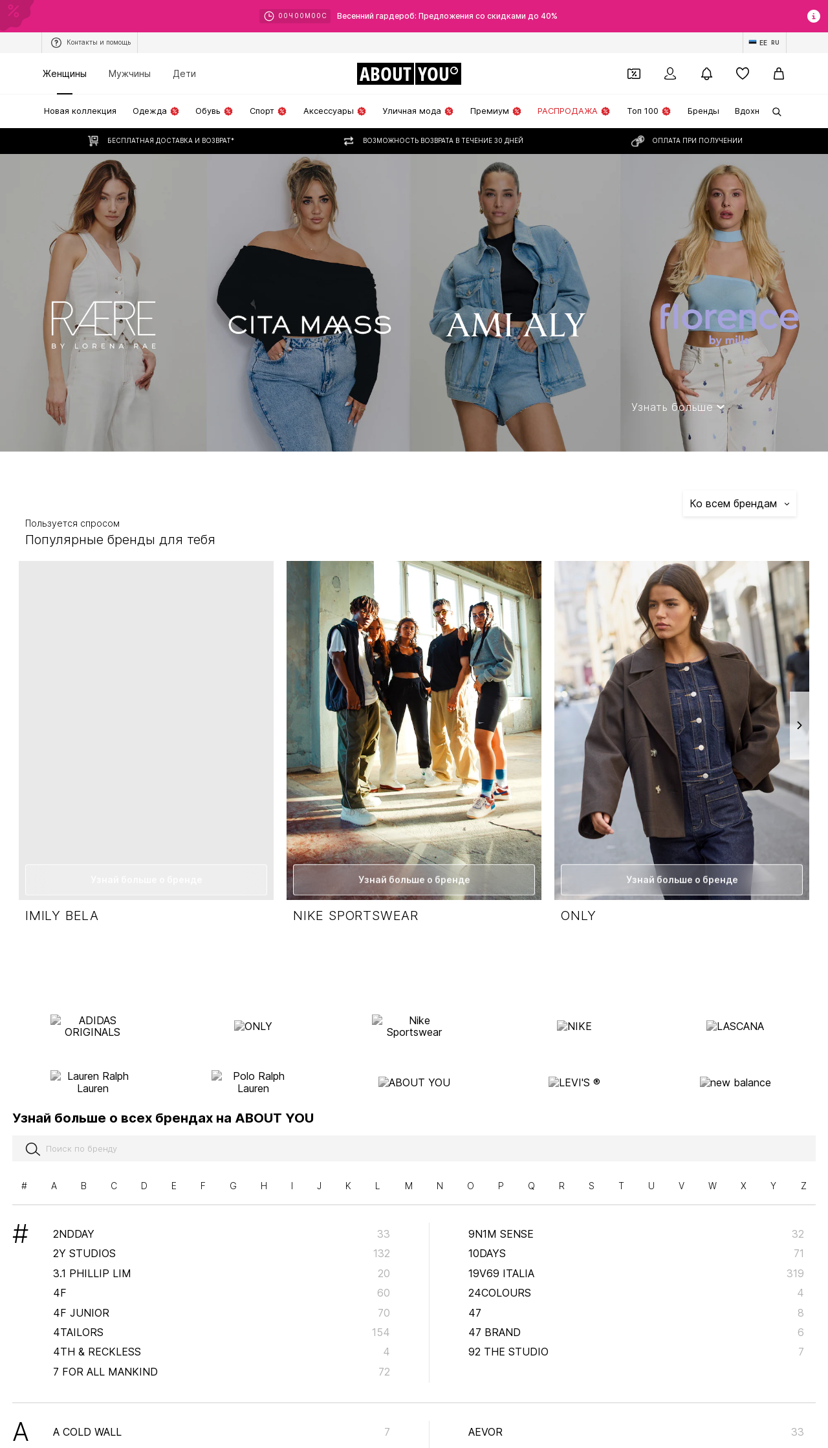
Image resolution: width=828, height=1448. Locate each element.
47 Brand (636, 1282)
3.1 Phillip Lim (221, 1223)
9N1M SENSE (636, 1184)
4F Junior (221, 1262)
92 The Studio (636, 1302)
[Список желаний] (742, 74)
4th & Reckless (221, 1302)
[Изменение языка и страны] (764, 42)
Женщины (65, 73)
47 (636, 1262)
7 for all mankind (221, 1321)
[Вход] (670, 74)
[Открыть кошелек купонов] (634, 74)
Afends (636, 1402)
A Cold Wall (221, 1382)
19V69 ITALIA (636, 1223)
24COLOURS (636, 1243)
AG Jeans (636, 1421)
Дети (184, 73)
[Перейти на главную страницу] (409, 74)
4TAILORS (221, 1282)
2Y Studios (221, 1204)
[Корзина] (779, 74)
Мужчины (130, 73)
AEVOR (636, 1382)
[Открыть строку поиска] (772, 112)
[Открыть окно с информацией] (813, 16)
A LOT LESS (221, 1421)
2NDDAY (221, 1184)
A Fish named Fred (221, 1402)
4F (221, 1243)
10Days (636, 1204)
